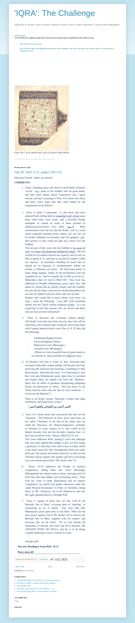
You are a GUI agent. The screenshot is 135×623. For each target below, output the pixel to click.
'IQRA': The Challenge (54, 13)
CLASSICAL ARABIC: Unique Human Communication (35, 583)
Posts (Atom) (29, 571)
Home (50, 567)
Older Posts (80, 567)
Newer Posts (19, 567)
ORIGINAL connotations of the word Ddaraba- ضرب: (35, 589)
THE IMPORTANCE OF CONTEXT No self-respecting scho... (38, 580)
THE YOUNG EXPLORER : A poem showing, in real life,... (37, 591)
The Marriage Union (23, 586)
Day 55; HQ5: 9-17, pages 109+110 (38, 172)
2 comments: (43, 559)
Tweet (16, 601)
